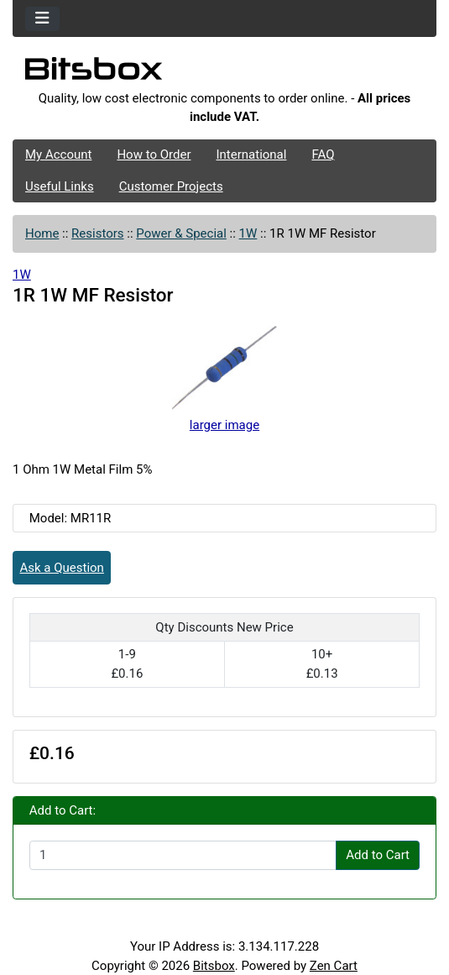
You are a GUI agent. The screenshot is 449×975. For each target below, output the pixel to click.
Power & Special (181, 233)
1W (248, 233)
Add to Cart (378, 854)
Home (42, 233)
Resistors (97, 233)
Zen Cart (334, 965)
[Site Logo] (224, 73)
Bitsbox (214, 965)
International (251, 154)
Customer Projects (171, 186)
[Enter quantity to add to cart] (183, 856)
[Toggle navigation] (42, 19)
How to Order (154, 154)
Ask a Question (62, 567)
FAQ (322, 154)
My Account (58, 154)
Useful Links (59, 186)
